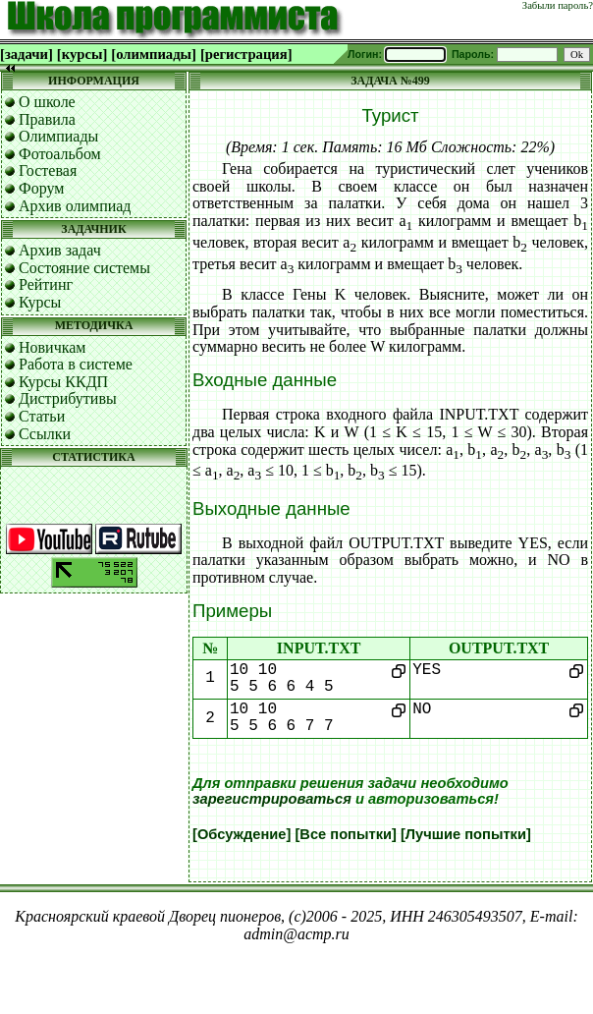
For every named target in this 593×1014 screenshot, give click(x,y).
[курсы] (82, 54)
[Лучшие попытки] (466, 834)
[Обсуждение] (241, 834)
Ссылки (45, 433)
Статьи (42, 416)
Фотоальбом (60, 153)
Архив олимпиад (75, 205)
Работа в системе (76, 364)
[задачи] (26, 54)
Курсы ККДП (63, 381)
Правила (47, 119)
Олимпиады (58, 136)
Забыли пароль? (557, 5)
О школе (47, 101)
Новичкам (52, 347)
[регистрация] (246, 54)
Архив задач (60, 250)
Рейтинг (46, 284)
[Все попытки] (345, 834)
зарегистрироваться (271, 799)
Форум (41, 188)
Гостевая (48, 170)
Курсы (40, 302)
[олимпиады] (153, 54)
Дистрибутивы (68, 398)
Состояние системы (84, 267)
